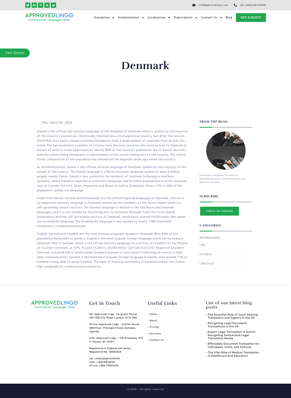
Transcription (186, 17)
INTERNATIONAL (210, 238)
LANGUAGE (207, 263)
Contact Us (211, 17)
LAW (202, 245)
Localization (159, 17)
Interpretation (131, 17)
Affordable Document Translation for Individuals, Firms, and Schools (233, 345)
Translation (104, 17)
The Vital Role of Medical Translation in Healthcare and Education (233, 354)
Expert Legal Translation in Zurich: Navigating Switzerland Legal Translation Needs (232, 335)
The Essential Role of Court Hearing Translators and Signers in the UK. (233, 316)
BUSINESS (206, 254)
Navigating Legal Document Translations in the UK (227, 325)
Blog (229, 17)
